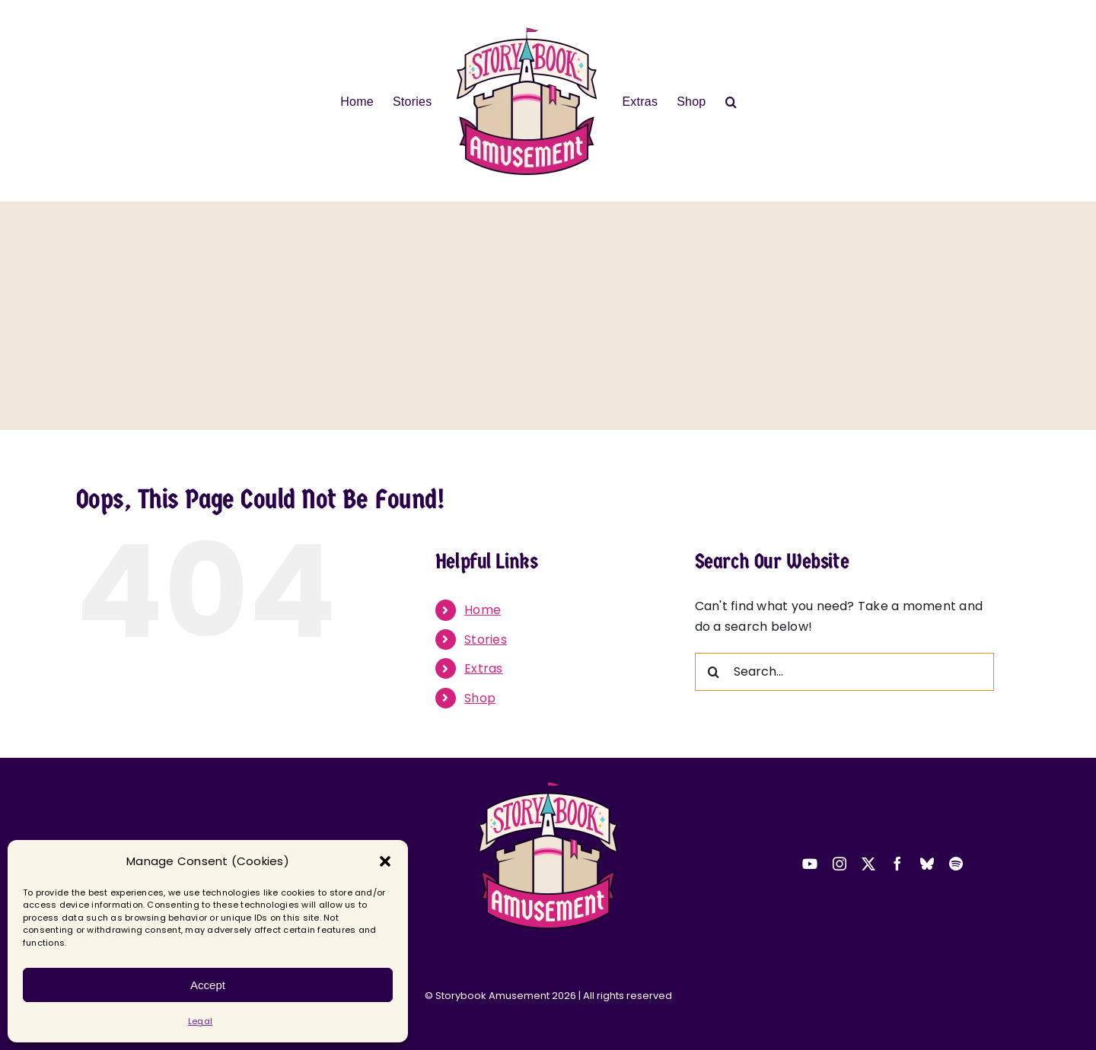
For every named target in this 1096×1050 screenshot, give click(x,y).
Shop (479, 698)
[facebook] (897, 863)
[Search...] (844, 672)
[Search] (714, 672)
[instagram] (839, 863)
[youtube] (809, 863)
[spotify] (956, 863)
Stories (485, 639)
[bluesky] (927, 863)
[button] (385, 861)
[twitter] (868, 863)
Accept (207, 984)
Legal (200, 1021)
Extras (483, 668)
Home (482, 610)
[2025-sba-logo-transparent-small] (548, 785)
